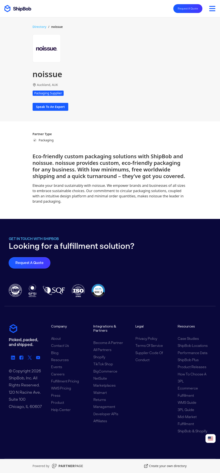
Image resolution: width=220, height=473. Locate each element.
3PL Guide (186, 410)
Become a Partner (108, 342)
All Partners (102, 349)
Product (57, 402)
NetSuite (100, 378)
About (56, 338)
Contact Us (60, 345)
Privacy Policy (146, 338)
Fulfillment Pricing (65, 381)
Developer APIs (105, 414)
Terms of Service (149, 345)
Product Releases (192, 367)
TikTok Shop (103, 364)
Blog (55, 353)
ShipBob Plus (188, 360)
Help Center (61, 410)
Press (55, 395)
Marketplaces (104, 385)
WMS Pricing (61, 388)
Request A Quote (188, 8)
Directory (39, 27)
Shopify (99, 357)
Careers (58, 374)
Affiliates (100, 421)
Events (56, 367)
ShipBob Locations (193, 345)
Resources (60, 360)
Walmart (100, 392)
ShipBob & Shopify (192, 431)
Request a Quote (29, 262)
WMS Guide (187, 402)
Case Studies (188, 338)
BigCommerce (105, 371)
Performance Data (192, 353)
